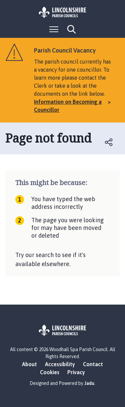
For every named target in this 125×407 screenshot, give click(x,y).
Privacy (76, 372)
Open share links (109, 142)
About (29, 364)
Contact (93, 364)
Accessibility (60, 364)
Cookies (49, 372)
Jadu (89, 383)
